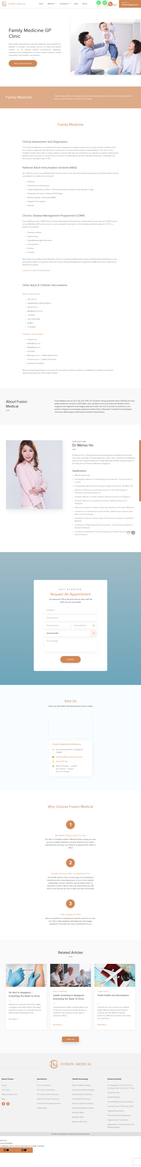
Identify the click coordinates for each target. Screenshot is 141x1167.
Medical (51, 4)
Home (4, 1085)
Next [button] (133, 533)
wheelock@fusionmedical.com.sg (69, 757)
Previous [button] (129, 533)
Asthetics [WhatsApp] (104, 4)
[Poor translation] (24, 1150)
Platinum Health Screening (82, 1103)
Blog (76, 4)
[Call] (110, 4)
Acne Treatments (44, 1085)
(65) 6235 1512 (62, 761)
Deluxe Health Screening (82, 1094)
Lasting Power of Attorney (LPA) (120, 1106)
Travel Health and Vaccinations (113, 995)
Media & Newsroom (9, 1094)
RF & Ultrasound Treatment (48, 1094)
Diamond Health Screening (82, 1108)
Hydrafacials (42, 1108)
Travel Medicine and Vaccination (120, 1102)
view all (70, 1039)
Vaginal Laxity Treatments (117, 1120)
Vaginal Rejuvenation (115, 1111)
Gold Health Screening (81, 1099)
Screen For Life (113, 1092)
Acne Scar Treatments (46, 1090)
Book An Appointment (130, 5)
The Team (6, 1090)
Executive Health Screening (83, 1090)
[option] (70, 488)
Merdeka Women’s (79, 1122)
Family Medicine (113, 1097)
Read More (13, 1019)
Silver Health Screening (81, 1085)
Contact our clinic (29, 270)
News (85, 4)
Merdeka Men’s (78, 1117)
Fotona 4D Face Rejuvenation (49, 1103)
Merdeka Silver (78, 1112)
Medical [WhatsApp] (98, 4)
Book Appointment (23, 63)
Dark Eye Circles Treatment (48, 1099)
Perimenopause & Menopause (119, 1115)
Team (41, 4)
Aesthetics (64, 4)
